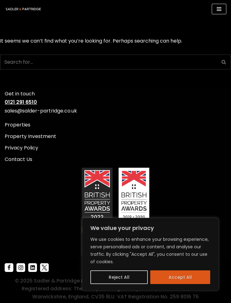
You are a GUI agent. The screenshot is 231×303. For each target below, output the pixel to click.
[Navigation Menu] (219, 9)
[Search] (108, 62)
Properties (17, 124)
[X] (44, 267)
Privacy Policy (21, 147)
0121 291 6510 (21, 102)
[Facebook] (9, 267)
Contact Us (18, 159)
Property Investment (30, 136)
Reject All (119, 277)
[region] (150, 254)
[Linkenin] (32, 267)
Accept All (180, 277)
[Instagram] (20, 267)
